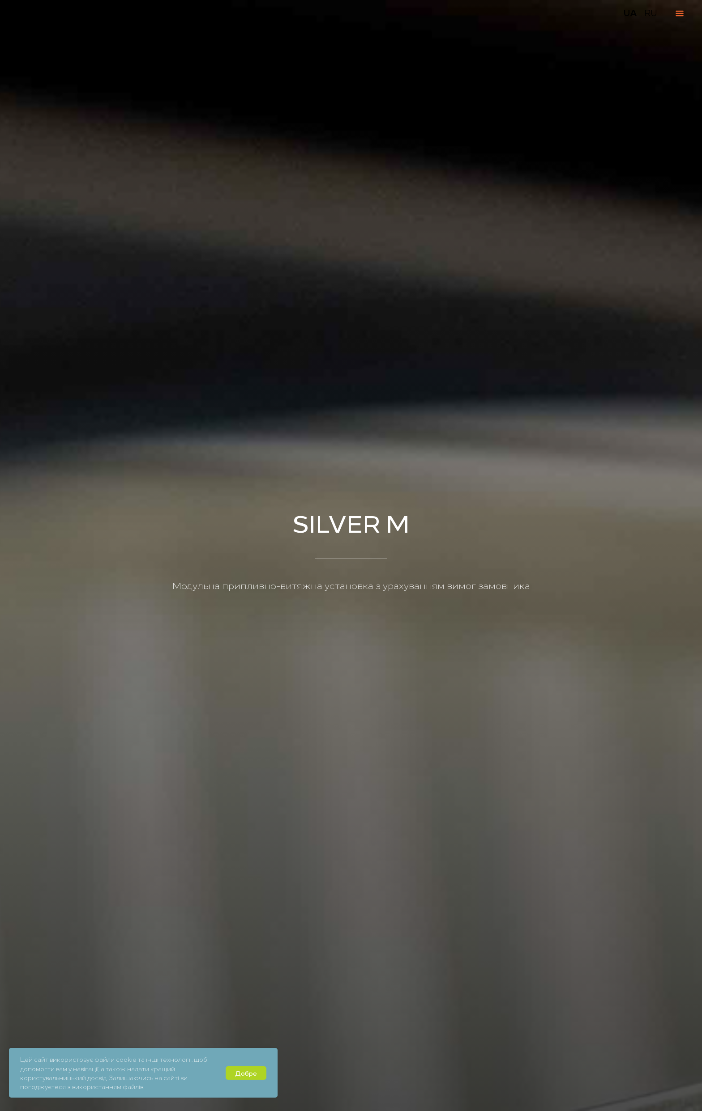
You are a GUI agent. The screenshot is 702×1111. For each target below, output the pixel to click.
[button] (663, 1085)
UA (630, 12)
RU (650, 12)
